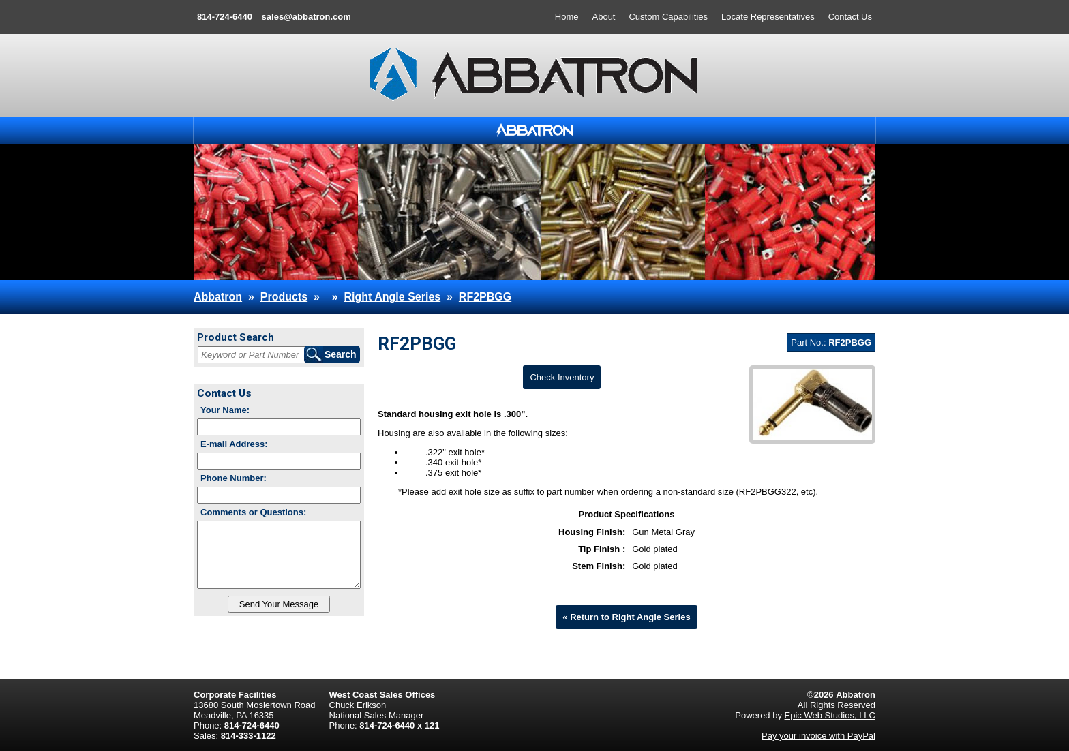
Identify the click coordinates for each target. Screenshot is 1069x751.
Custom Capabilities (668, 17)
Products (283, 297)
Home (567, 17)
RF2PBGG (485, 297)
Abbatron (218, 297)
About (604, 17)
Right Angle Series (392, 297)
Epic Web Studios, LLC (830, 715)
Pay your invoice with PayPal (818, 736)
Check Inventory (562, 377)
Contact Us (850, 17)
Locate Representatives (768, 17)
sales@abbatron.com (306, 17)
